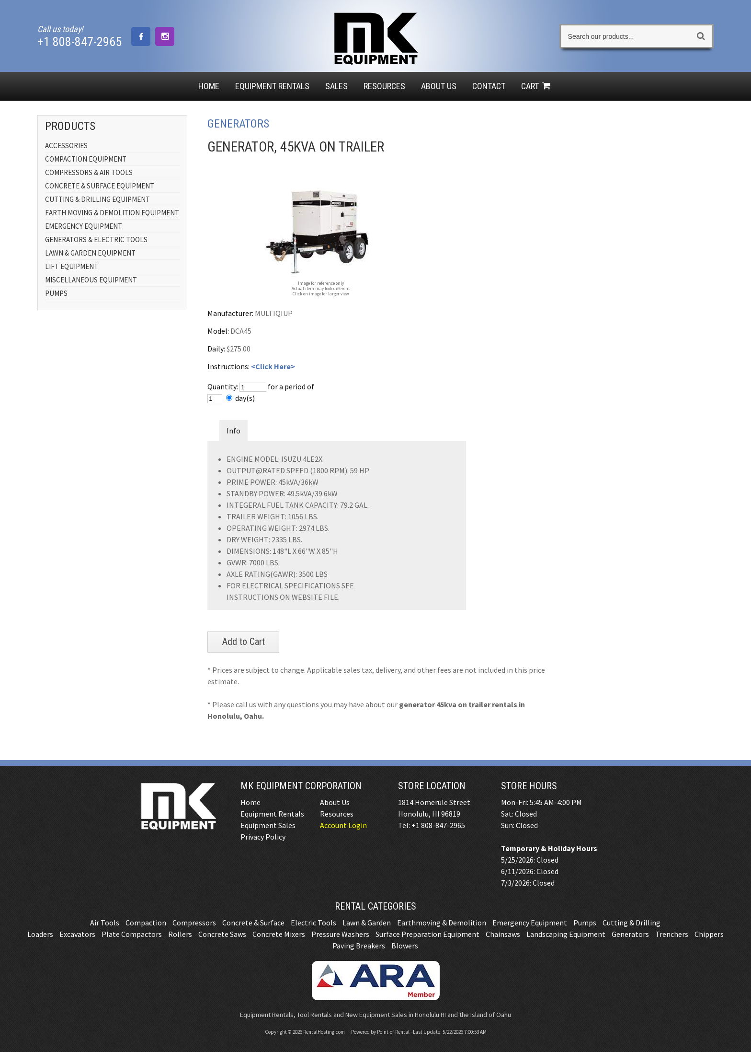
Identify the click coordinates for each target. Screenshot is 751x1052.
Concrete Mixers (278, 934)
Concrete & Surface (253, 922)
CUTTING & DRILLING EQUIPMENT (97, 199)
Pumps (584, 922)
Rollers (180, 934)
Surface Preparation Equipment (427, 934)
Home (208, 86)
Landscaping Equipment (565, 934)
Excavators (77, 934)
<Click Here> (273, 366)
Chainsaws (503, 934)
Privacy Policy (262, 837)
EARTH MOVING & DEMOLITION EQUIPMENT (112, 212)
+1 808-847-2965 (79, 42)
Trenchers (671, 934)
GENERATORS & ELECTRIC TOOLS (96, 239)
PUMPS (56, 293)
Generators (630, 934)
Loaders (40, 934)
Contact (488, 86)
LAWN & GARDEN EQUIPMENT (90, 252)
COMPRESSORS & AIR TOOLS (89, 172)
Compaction (145, 922)
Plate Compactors (132, 934)
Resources (384, 86)
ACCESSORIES (66, 145)
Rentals (272, 86)
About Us (438, 86)
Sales (336, 86)
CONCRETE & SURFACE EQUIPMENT (99, 185)
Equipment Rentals (272, 813)
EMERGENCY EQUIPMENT (83, 226)
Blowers (404, 945)
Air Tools (104, 922)
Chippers (709, 934)
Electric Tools (313, 922)
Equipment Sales (268, 825)
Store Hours (529, 786)
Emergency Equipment (529, 922)
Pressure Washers (340, 934)
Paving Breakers (358, 945)
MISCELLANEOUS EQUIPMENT (91, 279)
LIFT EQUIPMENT (71, 266)
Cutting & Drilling (631, 922)
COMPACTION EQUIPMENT (85, 159)
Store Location (432, 786)
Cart (537, 86)
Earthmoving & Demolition (441, 922)
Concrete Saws (222, 934)
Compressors (194, 922)
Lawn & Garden (366, 922)
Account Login (343, 825)
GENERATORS (238, 123)
